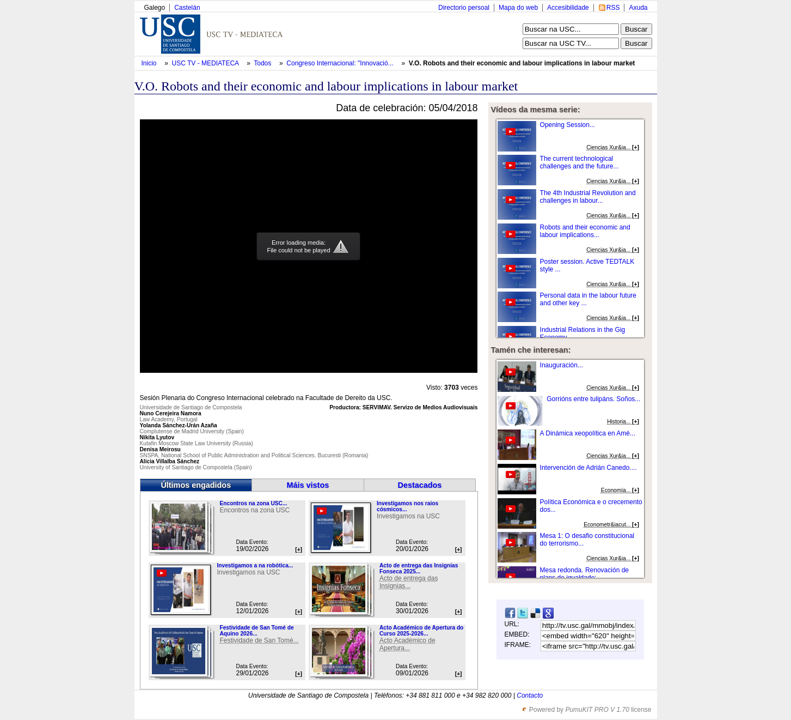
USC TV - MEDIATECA (206, 63)
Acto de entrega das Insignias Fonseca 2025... (418, 568)
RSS (613, 7)
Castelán (187, 7)
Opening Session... (567, 125)
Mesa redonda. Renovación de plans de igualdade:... (584, 574)
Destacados (420, 485)
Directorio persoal (463, 7)
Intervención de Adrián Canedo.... (588, 467)
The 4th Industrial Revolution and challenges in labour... (588, 196)
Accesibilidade (568, 7)
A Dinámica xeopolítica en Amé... (587, 433)
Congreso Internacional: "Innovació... (339, 63)
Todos (263, 63)
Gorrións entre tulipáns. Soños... (593, 399)
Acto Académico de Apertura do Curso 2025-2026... (421, 631)
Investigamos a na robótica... (255, 565)
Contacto (530, 695)
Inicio (150, 63)
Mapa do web (518, 7)
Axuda (638, 7)
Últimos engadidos (196, 485)
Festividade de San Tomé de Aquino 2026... (256, 631)
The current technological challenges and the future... (579, 162)
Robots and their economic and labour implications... (585, 231)
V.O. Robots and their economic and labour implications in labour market (522, 63)
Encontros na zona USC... (253, 503)
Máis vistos (308, 485)
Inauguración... (561, 365)
